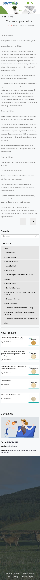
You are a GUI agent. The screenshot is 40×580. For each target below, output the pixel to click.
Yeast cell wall (10, 266)
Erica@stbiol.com (11, 446)
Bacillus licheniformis (12, 288)
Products (6, 243)
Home (3, 17)
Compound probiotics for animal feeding (18, 308)
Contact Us (7, 413)
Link (8, 577)
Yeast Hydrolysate (11, 261)
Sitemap (15, 577)
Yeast (5, 248)
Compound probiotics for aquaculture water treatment (19, 313)
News (10, 17)
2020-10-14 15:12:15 (27, 25)
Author (15, 25)
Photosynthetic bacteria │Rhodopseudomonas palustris (20, 293)
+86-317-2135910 (12, 442)
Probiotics (7, 279)
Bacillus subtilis (6, 116)
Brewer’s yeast (10, 257)
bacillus (19, 41)
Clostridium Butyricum (12, 299)
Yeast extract (9, 270)
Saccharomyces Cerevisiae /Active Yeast (18, 275)
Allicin (5, 323)
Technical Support (27, 577)
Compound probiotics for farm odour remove (20, 319)
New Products (9, 253)
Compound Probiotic (10, 303)
